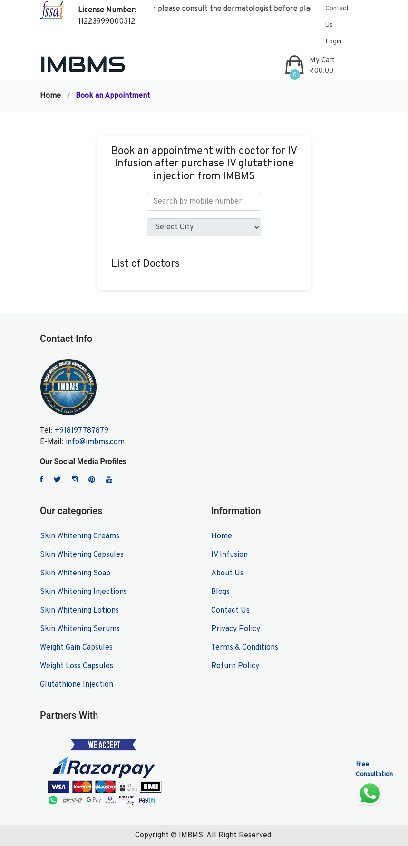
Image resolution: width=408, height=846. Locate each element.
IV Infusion (229, 555)
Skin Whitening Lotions (79, 610)
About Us (227, 573)
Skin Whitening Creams (79, 536)
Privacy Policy (235, 629)
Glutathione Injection (76, 685)
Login (333, 42)
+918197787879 (81, 431)
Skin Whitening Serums (80, 629)
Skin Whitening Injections (83, 592)
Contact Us (337, 16)
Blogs (220, 592)
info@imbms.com (95, 442)
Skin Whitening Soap (75, 573)
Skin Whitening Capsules (82, 555)
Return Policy (235, 666)
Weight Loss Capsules (76, 666)
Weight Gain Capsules (76, 647)
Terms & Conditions (244, 647)
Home (50, 96)
